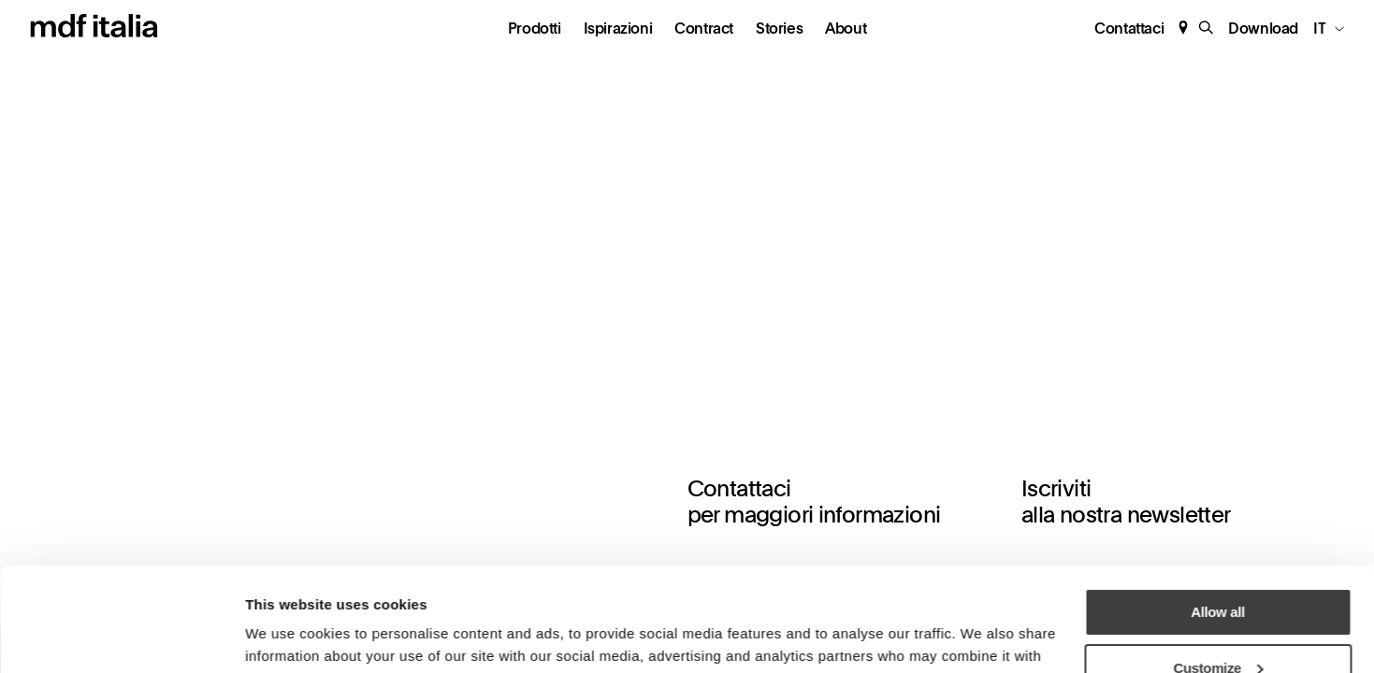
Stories (779, 29)
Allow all (1217, 515)
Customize (1219, 571)
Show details (285, 632)
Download (1263, 29)
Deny (1217, 626)
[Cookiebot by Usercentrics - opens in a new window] (121, 637)
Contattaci (1129, 28)
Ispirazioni (618, 29)
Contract (703, 29)
